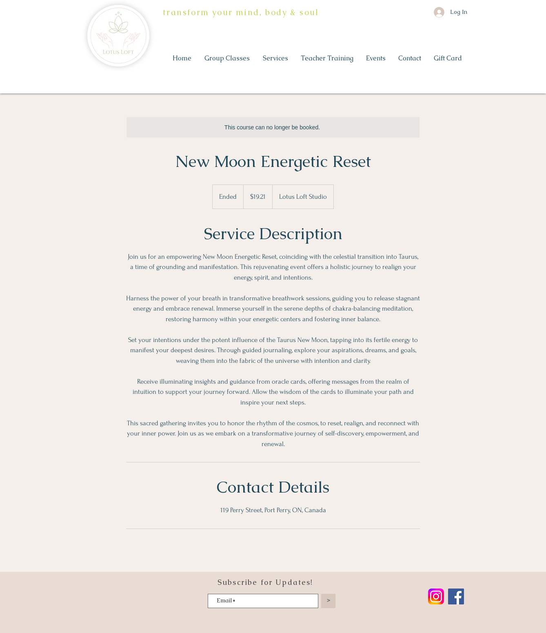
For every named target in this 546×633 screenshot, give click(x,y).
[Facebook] (456, 596)
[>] (328, 601)
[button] (227, 58)
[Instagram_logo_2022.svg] (436, 596)
